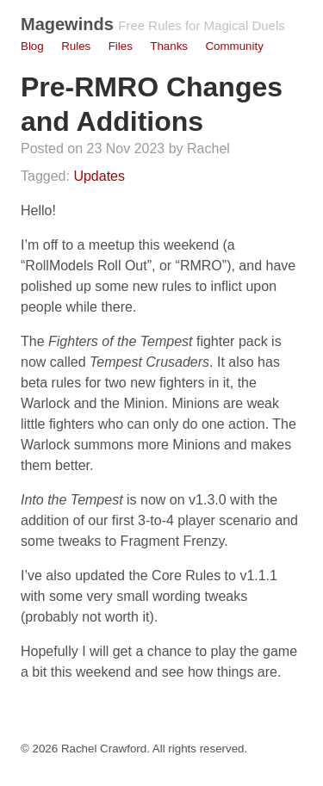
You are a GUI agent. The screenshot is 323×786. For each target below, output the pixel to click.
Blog (32, 46)
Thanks (169, 46)
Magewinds (67, 24)
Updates (99, 176)
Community (234, 46)
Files (121, 46)
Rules (75, 46)
